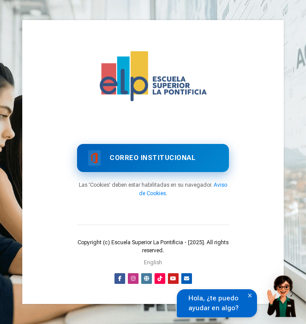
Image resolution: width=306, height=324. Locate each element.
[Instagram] (133, 278)
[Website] (146, 278)
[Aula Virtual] (153, 76)
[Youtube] (173, 278)
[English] (153, 262)
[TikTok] (160, 278)
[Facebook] (119, 278)
